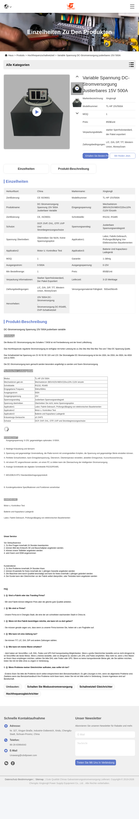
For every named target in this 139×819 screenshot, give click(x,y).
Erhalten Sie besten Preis (98, 156)
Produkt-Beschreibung (73, 168)
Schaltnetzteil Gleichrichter (96, 686)
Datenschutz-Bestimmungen (19, 779)
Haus (11, 55)
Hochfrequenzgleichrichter (22, 693)
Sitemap (39, 779)
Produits (20, 55)
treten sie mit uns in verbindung (95, 762)
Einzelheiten (26, 168)
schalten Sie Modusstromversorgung (50, 686)
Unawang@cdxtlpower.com (23, 755)
